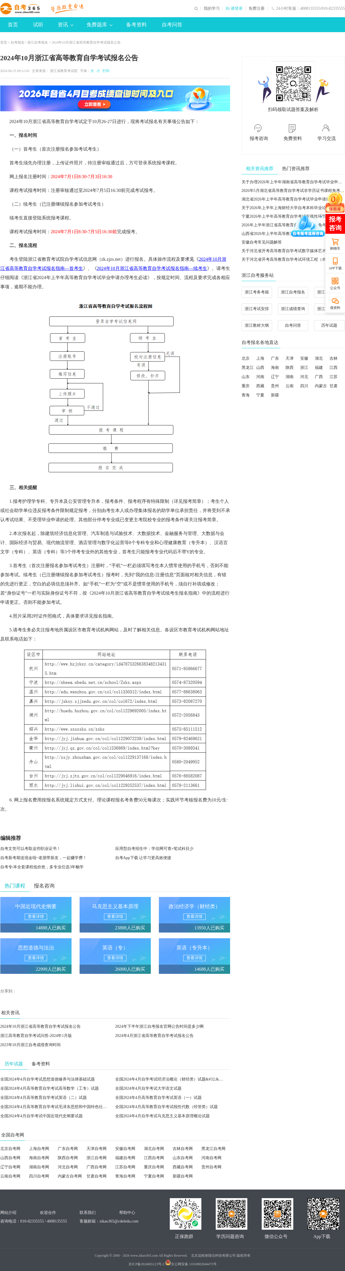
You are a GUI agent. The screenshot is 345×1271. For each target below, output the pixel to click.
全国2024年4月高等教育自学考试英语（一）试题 (158, 1097)
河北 (304, 377)
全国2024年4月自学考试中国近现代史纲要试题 (41, 1116)
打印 (105, 71)
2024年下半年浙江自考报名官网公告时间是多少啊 (159, 1026)
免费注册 (256, 9)
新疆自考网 (183, 1176)
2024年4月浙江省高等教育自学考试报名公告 (154, 1035)
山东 (246, 377)
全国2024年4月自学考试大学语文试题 (148, 1088)
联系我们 (88, 1212)
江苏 (333, 377)
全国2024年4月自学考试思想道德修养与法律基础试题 (47, 1079)
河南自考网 (211, 1158)
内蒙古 (321, 386)
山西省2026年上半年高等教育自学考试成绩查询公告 (288, 233)
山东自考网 (183, 1158)
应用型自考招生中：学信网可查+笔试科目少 (154, 848)
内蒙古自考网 (70, 1176)
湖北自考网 (154, 1149)
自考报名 (17, 42)
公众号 (335, 288)
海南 (275, 367)
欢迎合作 (48, 1212)
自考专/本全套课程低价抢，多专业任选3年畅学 (42, 867)
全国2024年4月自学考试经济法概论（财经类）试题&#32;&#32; (170, 1079)
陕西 (290, 367)
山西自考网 (10, 1158)
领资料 (335, 308)
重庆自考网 (154, 1167)
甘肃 (333, 386)
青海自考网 (125, 1176)
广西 (319, 377)
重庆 (246, 386)
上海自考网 (39, 1149)
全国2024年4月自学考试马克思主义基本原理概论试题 (162, 1116)
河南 (260, 377)
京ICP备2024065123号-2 (146, 1264)
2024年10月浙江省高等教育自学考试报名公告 (40, 1026)
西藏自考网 (183, 1167)
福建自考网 (125, 1158)
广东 (275, 358)
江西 (333, 367)
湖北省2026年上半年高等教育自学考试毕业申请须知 (288, 199)
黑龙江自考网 (213, 1149)
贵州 (275, 386)
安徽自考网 (125, 1149)
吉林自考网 (183, 1149)
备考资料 (136, 25)
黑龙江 (248, 367)
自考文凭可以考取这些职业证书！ (30, 848)
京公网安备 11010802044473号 (191, 1264)
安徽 (304, 358)
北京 (246, 358)
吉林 (333, 358)
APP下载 (335, 268)
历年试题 (329, 325)
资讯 (65, 25)
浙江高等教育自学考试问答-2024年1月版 (36, 1035)
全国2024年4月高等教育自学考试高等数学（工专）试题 (49, 1088)
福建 (319, 367)
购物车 (335, 248)
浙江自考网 (96, 1158)
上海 (260, 358)
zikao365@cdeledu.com (119, 1221)
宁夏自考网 (154, 1176)
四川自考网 (39, 1176)
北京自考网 (10, 1149)
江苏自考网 (125, 1167)
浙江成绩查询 (293, 309)
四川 (304, 386)
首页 (13, 25)
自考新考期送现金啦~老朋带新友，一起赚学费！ (43, 858)
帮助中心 (127, 1212)
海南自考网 (39, 1158)
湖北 (319, 358)
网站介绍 (8, 1212)
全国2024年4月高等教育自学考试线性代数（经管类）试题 (166, 1107)
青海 (246, 395)
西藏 (260, 386)
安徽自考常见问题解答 (262, 242)
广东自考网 (68, 1149)
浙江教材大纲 (257, 325)
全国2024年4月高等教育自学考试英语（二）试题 (43, 1097)
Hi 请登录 (234, 9)
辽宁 (275, 377)
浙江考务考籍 (257, 292)
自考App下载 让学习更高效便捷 (143, 858)
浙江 (304, 367)
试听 (38, 25)
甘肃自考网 (96, 1176)
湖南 (290, 377)
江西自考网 (154, 1158)
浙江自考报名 (37, 42)
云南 (290, 386)
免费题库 (99, 25)
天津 (290, 358)
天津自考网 (96, 1149)
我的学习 (212, 9)
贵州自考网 (211, 1167)
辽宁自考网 (10, 1167)
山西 (260, 367)
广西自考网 (96, 1167)
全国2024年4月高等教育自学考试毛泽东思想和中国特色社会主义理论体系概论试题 (73, 1107)
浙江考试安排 (257, 309)
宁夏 (260, 395)
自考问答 (172, 25)
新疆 (275, 395)
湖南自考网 (39, 1167)
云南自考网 (10, 1176)
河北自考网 (68, 1167)
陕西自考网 (68, 1158)
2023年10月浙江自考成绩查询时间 (30, 1045)
